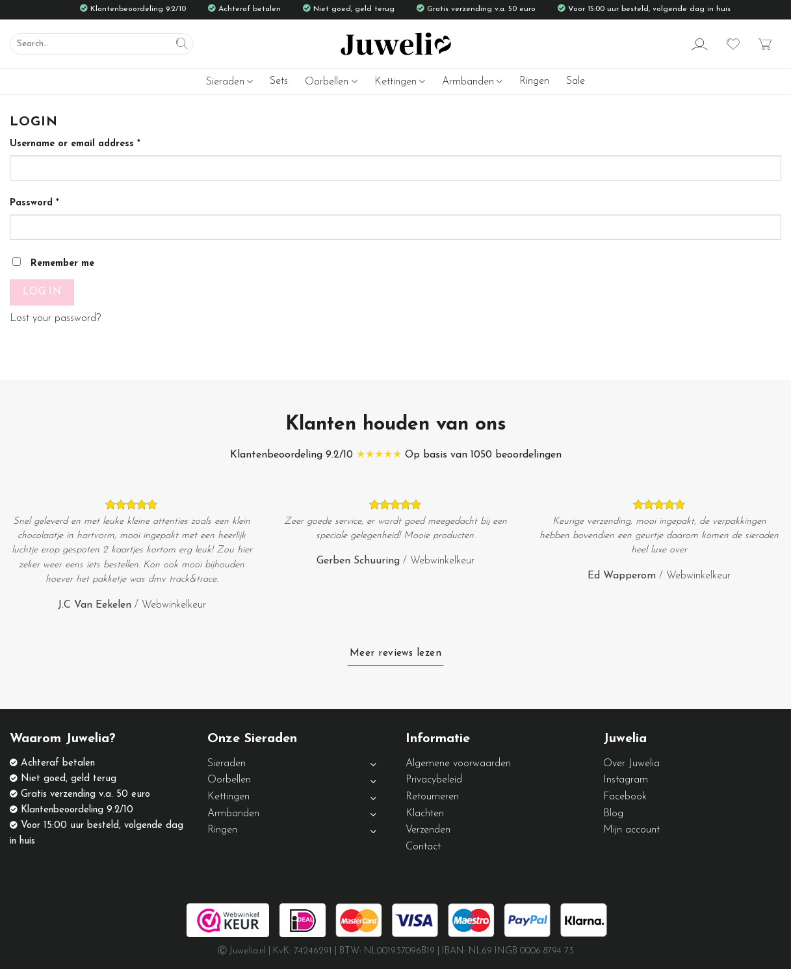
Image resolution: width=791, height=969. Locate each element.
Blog (613, 813)
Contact (423, 847)
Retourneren (432, 797)
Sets (279, 81)
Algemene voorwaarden (458, 763)
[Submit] (182, 44)
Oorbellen (331, 81)
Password (34, 203)
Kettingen (399, 81)
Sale (575, 81)
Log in (42, 292)
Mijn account (631, 830)
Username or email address (75, 144)
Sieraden (229, 81)
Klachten (425, 813)
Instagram (625, 780)
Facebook (625, 797)
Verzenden (428, 830)
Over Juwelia (631, 763)
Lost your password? (55, 318)
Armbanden (472, 81)
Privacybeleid (434, 780)
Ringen (534, 81)
